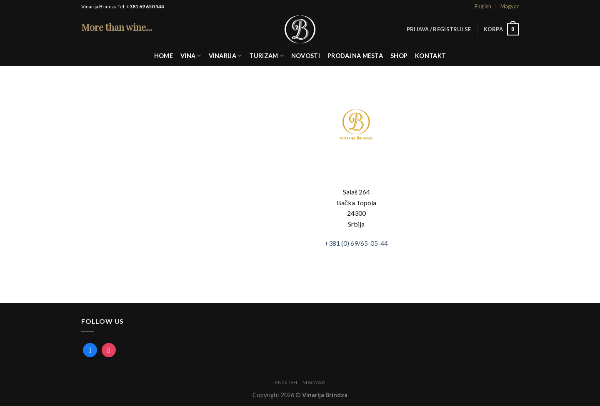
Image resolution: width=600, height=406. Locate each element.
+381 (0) (356, 243)
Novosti (305, 55)
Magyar (509, 6)
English (483, 6)
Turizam (266, 56)
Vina (190, 56)
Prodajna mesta (355, 55)
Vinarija (225, 56)
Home (163, 55)
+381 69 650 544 (145, 6)
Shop (399, 55)
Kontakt (430, 55)
